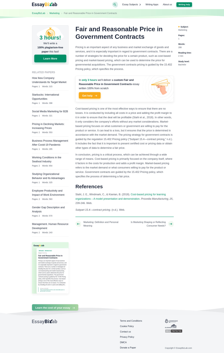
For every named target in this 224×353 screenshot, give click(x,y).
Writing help (184, 4)
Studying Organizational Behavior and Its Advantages (48, 176)
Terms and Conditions (131, 321)
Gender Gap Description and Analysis (48, 209)
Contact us (125, 331)
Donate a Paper (128, 347)
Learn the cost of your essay (55, 307)
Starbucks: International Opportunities (45, 96)
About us (167, 4)
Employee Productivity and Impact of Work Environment (48, 192)
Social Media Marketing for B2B (50, 111)
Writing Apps (152, 4)
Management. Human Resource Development (50, 226)
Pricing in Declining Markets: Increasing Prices (48, 126)
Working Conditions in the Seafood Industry (46, 159)
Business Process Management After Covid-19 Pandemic (50, 142)
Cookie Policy (127, 326)
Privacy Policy (127, 337)
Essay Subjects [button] (131, 4)
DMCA (123, 342)
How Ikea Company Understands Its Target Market (49, 80)
